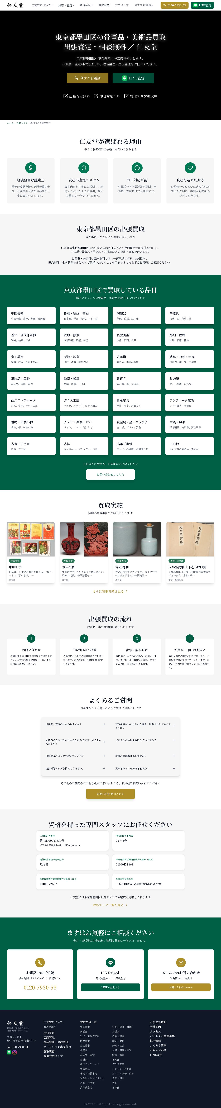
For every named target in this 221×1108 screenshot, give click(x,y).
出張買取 (49, 1033)
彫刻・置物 (118, 1041)
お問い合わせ (158, 1050)
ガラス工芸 (118, 1064)
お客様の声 (50, 1027)
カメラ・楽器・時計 (123, 1073)
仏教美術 (85, 1041)
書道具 (83, 1059)
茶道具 (115, 1031)
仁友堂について (41, 5)
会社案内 (155, 1027)
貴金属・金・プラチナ (92, 1078)
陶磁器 (83, 1031)
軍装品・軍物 (87, 1055)
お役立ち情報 (142, 5)
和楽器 (115, 1059)
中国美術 (85, 1027)
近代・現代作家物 (89, 1036)
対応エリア (122, 5)
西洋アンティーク (89, 1064)
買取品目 (85, 5)
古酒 (114, 1083)
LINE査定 (156, 1055)
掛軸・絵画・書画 (122, 1027)
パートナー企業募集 (162, 1036)
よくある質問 (158, 1045)
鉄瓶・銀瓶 (118, 1036)
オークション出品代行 (57, 1047)
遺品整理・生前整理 (56, 1042)
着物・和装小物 (88, 1073)
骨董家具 (85, 1069)
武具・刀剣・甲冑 (122, 1050)
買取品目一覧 (88, 1022)
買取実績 (103, 5)
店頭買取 (49, 1037)
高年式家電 (86, 1087)
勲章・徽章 (118, 1055)
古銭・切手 (118, 1078)
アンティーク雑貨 (121, 1069)
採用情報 (155, 1041)
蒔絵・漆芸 (118, 1045)
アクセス (155, 1031)
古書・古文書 (87, 1083)
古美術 (83, 1050)
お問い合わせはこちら (110, 475)
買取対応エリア (53, 1056)
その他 (115, 1087)
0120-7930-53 (19, 1047)
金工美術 (85, 1045)
